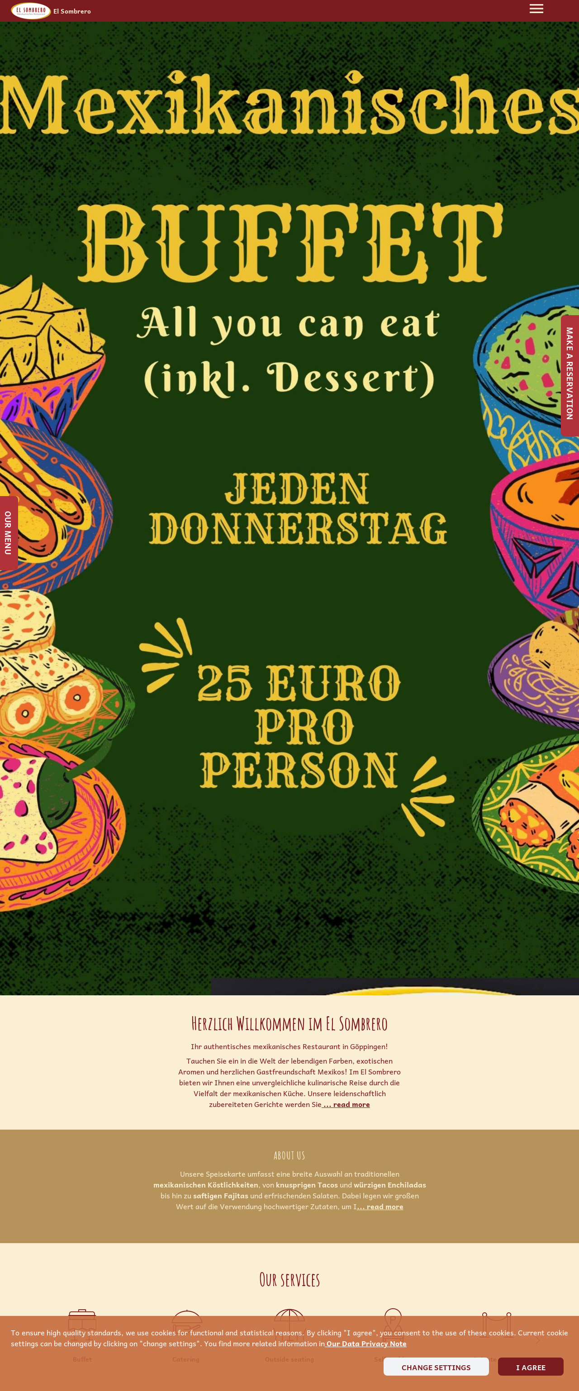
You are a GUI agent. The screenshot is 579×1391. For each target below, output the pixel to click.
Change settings (436, 1367)
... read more (346, 1104)
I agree (531, 1367)
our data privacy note (366, 1343)
